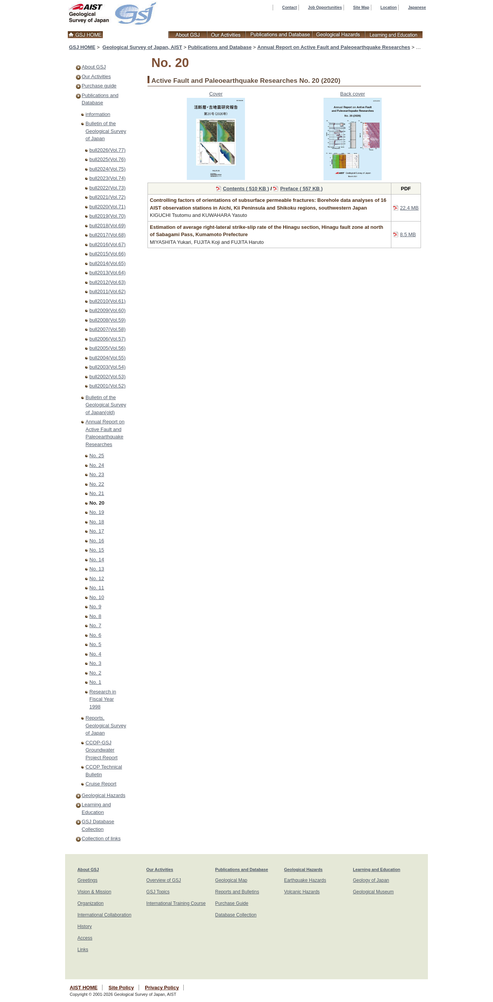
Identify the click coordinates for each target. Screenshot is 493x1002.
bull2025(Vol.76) (107, 159)
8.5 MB (408, 234)
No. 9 (95, 606)
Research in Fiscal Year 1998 (102, 699)
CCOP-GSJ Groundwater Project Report (101, 750)
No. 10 (96, 597)
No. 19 (96, 512)
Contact (289, 7)
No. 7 (95, 625)
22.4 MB (409, 208)
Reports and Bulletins (237, 892)
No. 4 (95, 654)
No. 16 (96, 541)
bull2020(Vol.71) (107, 207)
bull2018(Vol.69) (107, 225)
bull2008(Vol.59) (107, 320)
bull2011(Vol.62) (107, 291)
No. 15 (96, 550)
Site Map (361, 7)
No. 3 (95, 663)
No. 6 (95, 635)
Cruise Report (101, 784)
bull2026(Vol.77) (107, 150)
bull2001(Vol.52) (107, 386)
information (98, 114)
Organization (90, 903)
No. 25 (96, 455)
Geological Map (231, 880)
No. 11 (96, 588)
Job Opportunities (325, 7)
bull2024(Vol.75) (107, 169)
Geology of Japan (371, 880)
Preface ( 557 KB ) (301, 188)
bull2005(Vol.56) (107, 348)
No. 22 (96, 484)
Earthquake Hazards (305, 880)
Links (82, 949)
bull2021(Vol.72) (107, 197)
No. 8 (95, 616)
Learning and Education (376, 869)
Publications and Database (220, 47)
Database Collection (236, 915)
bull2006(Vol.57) (107, 339)
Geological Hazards (103, 795)
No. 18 (96, 522)
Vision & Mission (94, 892)
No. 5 (95, 644)
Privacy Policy (162, 987)
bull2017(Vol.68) (107, 235)
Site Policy (121, 987)
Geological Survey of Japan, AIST (142, 47)
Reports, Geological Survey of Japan (106, 725)
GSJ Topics (157, 892)
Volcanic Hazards (302, 892)
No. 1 (95, 682)
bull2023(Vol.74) (107, 178)
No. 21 (96, 493)
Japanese (417, 7)
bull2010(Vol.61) (107, 301)
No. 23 (96, 474)
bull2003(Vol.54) (107, 367)
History (84, 926)
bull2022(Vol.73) (107, 188)
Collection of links (101, 838)
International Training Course (176, 903)
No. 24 (96, 465)
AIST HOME (83, 987)
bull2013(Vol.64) (107, 272)
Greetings (87, 880)
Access (84, 938)
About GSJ (94, 67)
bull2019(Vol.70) (107, 216)
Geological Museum (373, 892)
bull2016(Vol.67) (107, 244)
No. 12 (96, 578)
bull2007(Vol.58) (107, 329)
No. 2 (95, 673)
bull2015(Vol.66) (107, 254)
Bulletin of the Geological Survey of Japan (106, 131)
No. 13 (96, 569)
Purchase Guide (231, 903)
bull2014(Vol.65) (107, 263)
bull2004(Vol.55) (107, 358)
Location (389, 7)
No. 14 (96, 559)
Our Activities (96, 76)
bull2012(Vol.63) (107, 282)
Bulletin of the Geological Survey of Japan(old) (106, 404)
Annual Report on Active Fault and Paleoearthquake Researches (333, 47)
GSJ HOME (82, 47)
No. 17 (96, 531)
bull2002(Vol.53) (107, 376)
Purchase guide (99, 86)
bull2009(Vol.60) (107, 310)
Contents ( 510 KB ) (246, 188)
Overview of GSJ (163, 880)
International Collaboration (104, 915)
